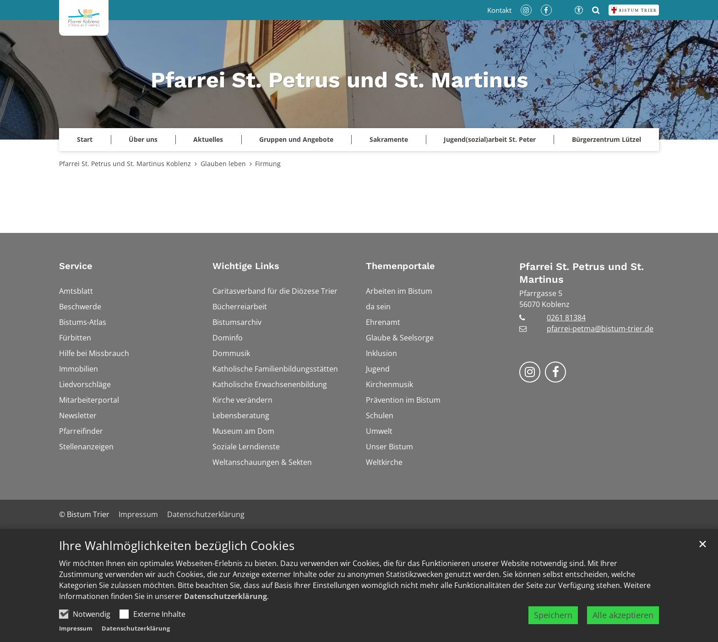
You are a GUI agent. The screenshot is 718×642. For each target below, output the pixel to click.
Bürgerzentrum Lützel (606, 139)
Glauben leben (223, 163)
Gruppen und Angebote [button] (296, 139)
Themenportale (400, 265)
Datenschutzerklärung (225, 598)
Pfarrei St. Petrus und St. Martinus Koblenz (125, 163)
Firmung (268, 163)
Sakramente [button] (389, 139)
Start (84, 139)
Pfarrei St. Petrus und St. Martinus (581, 273)
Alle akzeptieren (623, 616)
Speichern (553, 616)
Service (75, 265)
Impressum (75, 630)
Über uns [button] (143, 139)
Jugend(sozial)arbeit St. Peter (490, 139)
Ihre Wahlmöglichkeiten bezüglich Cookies (176, 547)
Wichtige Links (245, 265)
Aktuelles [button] (208, 139)
